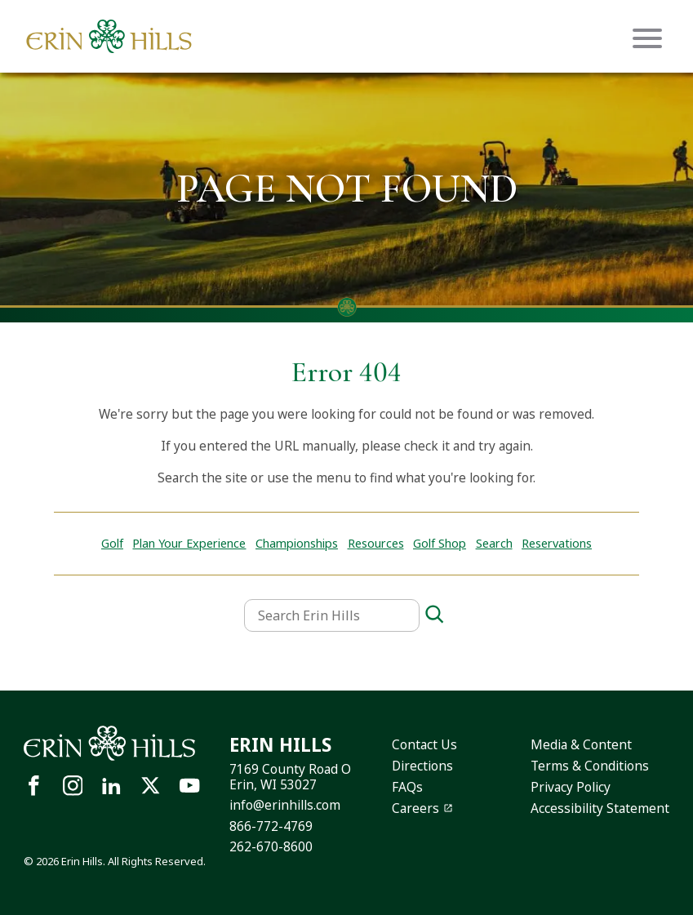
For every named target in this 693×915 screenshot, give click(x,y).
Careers (415, 808)
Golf (112, 543)
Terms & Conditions (590, 766)
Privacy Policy (571, 787)
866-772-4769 (271, 826)
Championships (296, 543)
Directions (422, 766)
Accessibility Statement (600, 808)
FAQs (407, 787)
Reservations (557, 543)
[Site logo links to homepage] (109, 36)
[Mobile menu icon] (647, 38)
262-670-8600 (271, 846)
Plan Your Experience (189, 543)
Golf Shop (439, 543)
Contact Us (424, 744)
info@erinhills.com (284, 805)
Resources (376, 543)
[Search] (434, 615)
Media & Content (581, 744)
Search (494, 543)
